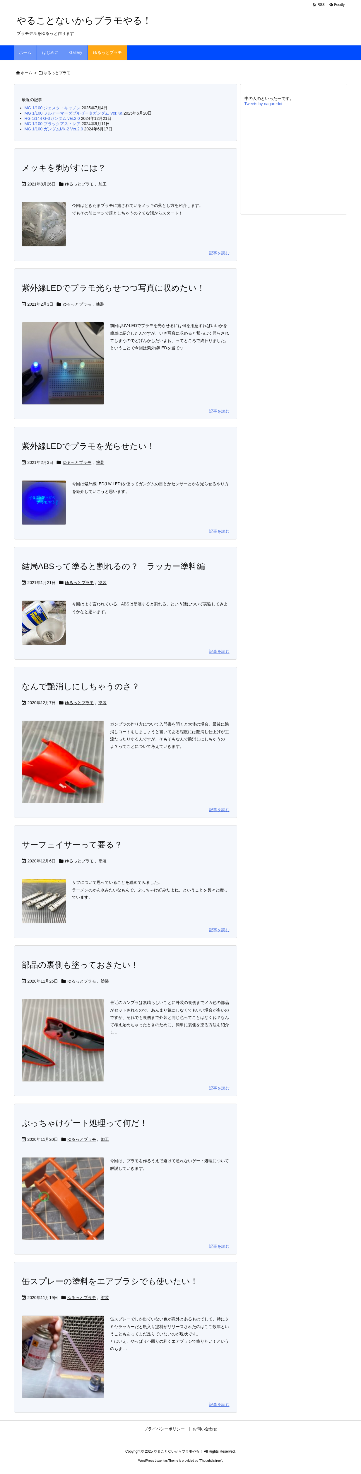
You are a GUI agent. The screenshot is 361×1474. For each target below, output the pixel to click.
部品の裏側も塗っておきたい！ (80, 964)
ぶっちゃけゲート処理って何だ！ (85, 1123)
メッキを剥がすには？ (64, 167)
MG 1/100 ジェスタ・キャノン (53, 107)
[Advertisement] (293, 160)
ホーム (26, 73)
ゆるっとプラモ (79, 184)
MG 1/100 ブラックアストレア (53, 123)
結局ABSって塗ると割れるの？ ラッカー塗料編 (113, 566)
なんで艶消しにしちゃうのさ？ (81, 686)
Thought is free (210, 1460)
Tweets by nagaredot (263, 103)
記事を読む (219, 253)
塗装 (100, 304)
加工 (102, 184)
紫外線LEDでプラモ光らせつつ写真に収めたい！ (113, 287)
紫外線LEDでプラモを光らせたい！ (88, 446)
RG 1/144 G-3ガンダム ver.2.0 (52, 118)
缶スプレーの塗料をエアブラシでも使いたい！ (110, 1281)
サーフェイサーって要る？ (72, 844)
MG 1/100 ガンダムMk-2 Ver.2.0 (54, 129)
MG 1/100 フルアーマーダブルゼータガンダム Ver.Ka (74, 113)
